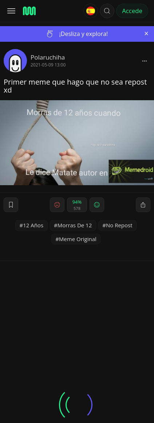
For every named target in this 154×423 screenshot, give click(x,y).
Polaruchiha (48, 57)
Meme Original (77, 239)
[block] (144, 60)
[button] (107, 11)
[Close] (146, 33)
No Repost (119, 225)
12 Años (33, 225)
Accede (132, 11)
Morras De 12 (75, 225)
